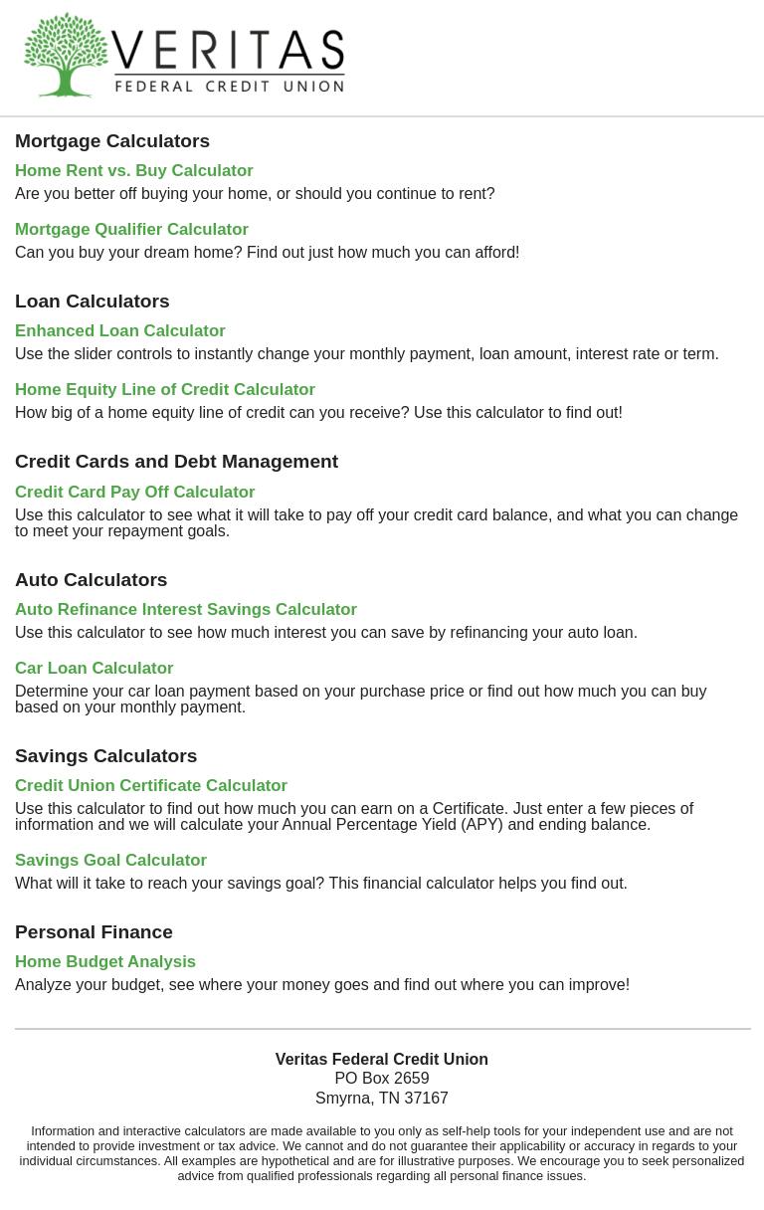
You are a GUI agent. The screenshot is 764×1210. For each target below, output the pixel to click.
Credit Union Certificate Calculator (151, 785)
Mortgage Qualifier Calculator (132, 229)
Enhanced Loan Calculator (120, 330)
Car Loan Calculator (94, 668)
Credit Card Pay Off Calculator (135, 492)
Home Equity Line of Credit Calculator (165, 389)
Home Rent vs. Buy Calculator (134, 170)
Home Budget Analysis (105, 961)
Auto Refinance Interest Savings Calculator (186, 609)
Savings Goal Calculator (111, 860)
